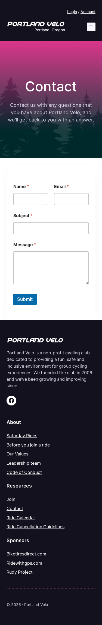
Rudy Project (20, 572)
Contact (15, 508)
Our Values (17, 454)
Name (21, 186)
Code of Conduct (24, 472)
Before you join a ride (28, 445)
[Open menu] (91, 27)
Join (11, 499)
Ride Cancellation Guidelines (35, 526)
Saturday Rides (22, 435)
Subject (23, 215)
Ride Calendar (21, 517)
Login (72, 11)
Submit (25, 299)
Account (88, 11)
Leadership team (24, 463)
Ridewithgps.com (24, 563)
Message (24, 244)
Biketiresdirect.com (26, 554)
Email (61, 186)
